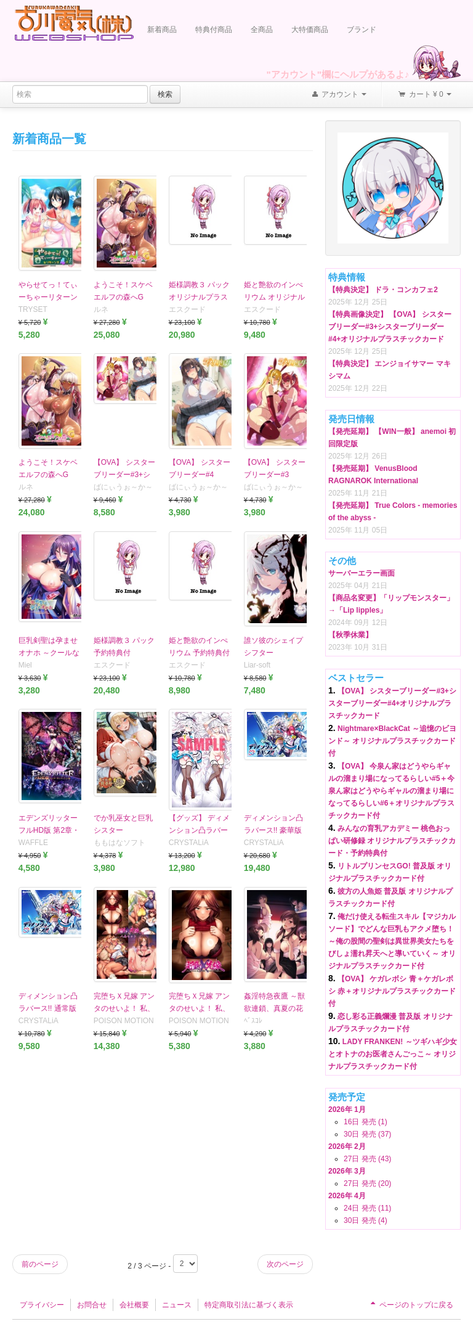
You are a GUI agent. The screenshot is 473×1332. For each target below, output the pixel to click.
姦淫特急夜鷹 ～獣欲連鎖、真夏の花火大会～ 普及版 (274, 1008)
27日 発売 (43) (367, 1158)
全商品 (262, 29)
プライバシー (42, 1305)
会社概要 (134, 1305)
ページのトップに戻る (410, 1305)
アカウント (338, 95)
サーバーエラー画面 (361, 573)
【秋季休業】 (350, 635)
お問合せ (92, 1305)
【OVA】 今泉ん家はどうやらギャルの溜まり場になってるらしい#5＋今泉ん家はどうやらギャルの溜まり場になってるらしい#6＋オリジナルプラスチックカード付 (391, 791)
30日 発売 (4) (365, 1220)
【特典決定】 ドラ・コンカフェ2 (383, 289)
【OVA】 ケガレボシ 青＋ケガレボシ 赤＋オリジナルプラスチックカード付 (392, 991)
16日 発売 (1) (365, 1121)
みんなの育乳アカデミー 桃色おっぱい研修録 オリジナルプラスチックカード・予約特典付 (392, 840)
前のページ (40, 1264)
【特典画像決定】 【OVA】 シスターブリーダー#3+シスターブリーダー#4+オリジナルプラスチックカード (389, 326)
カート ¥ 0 (424, 95)
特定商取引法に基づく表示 (248, 1305)
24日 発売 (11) (367, 1208)
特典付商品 (213, 29)
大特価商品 (309, 29)
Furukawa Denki (73, 22)
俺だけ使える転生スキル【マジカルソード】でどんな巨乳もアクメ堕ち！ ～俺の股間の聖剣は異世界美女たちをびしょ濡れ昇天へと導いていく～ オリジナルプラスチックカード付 (392, 941)
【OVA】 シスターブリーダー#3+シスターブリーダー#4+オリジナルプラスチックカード (392, 703)
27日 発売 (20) (367, 1183)
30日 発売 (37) (367, 1134)
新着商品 (162, 29)
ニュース (177, 1305)
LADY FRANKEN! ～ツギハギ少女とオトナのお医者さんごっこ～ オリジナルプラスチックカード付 (392, 1054)
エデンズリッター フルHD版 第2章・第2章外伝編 (48, 830)
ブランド (361, 29)
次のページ (285, 1264)
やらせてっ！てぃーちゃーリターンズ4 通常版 (48, 297)
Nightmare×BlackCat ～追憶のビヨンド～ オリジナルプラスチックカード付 (392, 741)
